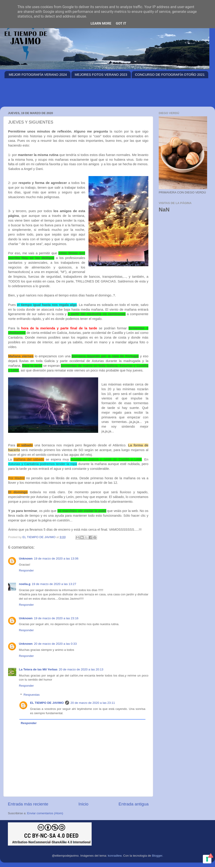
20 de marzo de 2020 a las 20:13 (81, 669)
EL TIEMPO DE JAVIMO (47, 702)
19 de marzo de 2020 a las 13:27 (54, 584)
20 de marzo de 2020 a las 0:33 (55, 643)
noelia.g (24, 584)
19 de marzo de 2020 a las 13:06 (56, 558)
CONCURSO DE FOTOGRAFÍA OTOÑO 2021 (170, 74)
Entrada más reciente (28, 804)
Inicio (83, 804)
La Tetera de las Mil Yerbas (38, 669)
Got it (121, 23)
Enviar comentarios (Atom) (45, 813)
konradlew (115, 855)
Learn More (101, 23)
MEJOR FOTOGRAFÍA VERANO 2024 (38, 74)
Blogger (157, 855)
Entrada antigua (134, 804)
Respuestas (32, 695)
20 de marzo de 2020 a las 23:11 (92, 702)
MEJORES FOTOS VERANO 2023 (101, 74)
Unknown (26, 558)
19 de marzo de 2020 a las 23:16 (56, 618)
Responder (26, 570)
